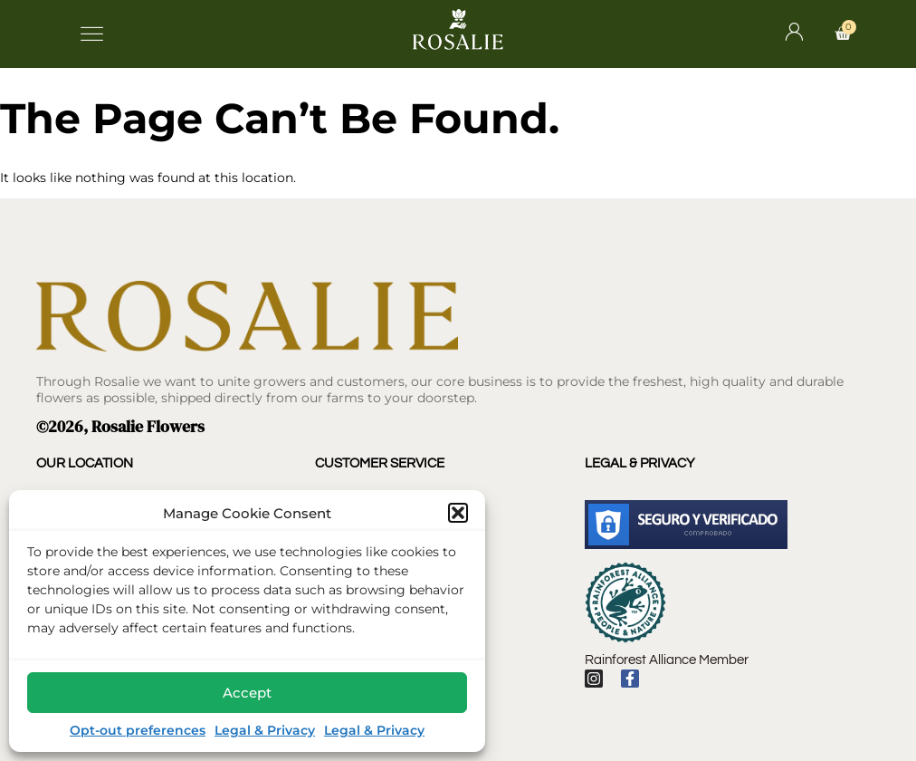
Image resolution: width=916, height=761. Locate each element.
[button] (458, 513)
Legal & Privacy (265, 730)
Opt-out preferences (137, 730)
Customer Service (379, 463)
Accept (247, 692)
